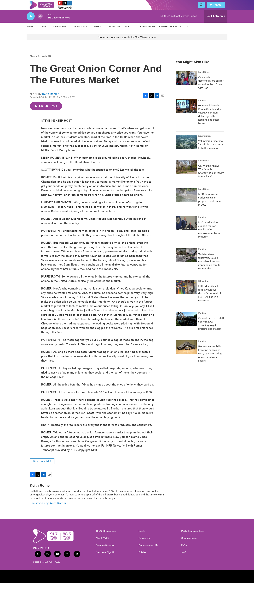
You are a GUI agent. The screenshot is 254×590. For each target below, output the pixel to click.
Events (142, 538)
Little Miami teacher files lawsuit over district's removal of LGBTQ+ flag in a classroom (209, 300)
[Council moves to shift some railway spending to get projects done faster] (186, 326)
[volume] (40, 23)
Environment (204, 143)
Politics (202, 108)
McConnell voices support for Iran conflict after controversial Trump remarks (209, 237)
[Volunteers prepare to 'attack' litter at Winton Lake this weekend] (186, 149)
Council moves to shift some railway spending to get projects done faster (211, 330)
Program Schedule (105, 552)
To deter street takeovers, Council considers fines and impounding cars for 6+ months (209, 269)
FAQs (184, 552)
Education (203, 288)
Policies (142, 559)
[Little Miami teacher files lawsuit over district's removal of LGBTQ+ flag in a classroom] (186, 294)
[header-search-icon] (203, 8)
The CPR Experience (106, 538)
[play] (30, 23)
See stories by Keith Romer (48, 510)
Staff (183, 559)
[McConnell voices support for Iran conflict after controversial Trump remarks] (186, 231)
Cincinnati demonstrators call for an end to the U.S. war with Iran (211, 89)
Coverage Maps (189, 545)
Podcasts (80, 33)
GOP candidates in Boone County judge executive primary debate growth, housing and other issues (209, 121)
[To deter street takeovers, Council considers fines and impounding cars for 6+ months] (186, 262)
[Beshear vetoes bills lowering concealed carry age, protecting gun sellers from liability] (186, 355)
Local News (203, 79)
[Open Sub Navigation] (36, 33)
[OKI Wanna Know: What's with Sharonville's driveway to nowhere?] (186, 174)
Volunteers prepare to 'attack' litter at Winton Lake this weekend (211, 151)
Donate (219, 8)
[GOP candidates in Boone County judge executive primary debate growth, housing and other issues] (186, 114)
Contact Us (144, 545)
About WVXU (102, 545)
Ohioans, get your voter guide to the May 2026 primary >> (127, 44)
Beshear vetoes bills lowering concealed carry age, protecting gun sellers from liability (210, 361)
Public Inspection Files (192, 538)
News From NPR (40, 63)
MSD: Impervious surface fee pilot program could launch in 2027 (210, 206)
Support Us (148, 33)
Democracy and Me (148, 552)
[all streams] (215, 23)
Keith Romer (50, 101)
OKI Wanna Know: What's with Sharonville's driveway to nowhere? (211, 178)
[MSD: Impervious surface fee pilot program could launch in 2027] (186, 202)
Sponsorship (168, 33)
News (30, 33)
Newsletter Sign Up (105, 559)
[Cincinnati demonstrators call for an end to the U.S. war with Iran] (186, 85)
